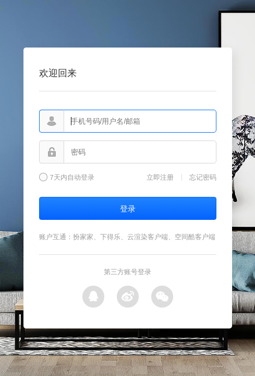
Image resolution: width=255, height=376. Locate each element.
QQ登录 (93, 297)
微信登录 (162, 297)
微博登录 (128, 297)
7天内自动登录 (72, 177)
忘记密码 (202, 177)
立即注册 (160, 177)
